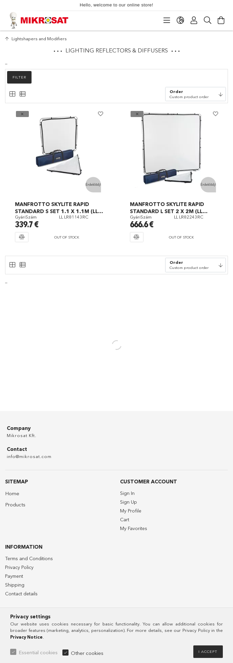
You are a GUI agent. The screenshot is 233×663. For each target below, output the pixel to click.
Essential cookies (38, 652)
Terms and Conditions (29, 558)
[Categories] (167, 20)
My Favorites (133, 528)
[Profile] (194, 20)
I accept (207, 651)
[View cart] (221, 20)
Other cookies (87, 653)
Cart (124, 520)
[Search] (207, 20)
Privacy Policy (19, 567)
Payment (14, 576)
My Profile (130, 511)
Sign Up (128, 502)
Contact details (21, 594)
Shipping (14, 585)
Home (12, 493)
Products (15, 504)
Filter (19, 77)
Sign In (127, 493)
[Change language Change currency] (180, 20)
